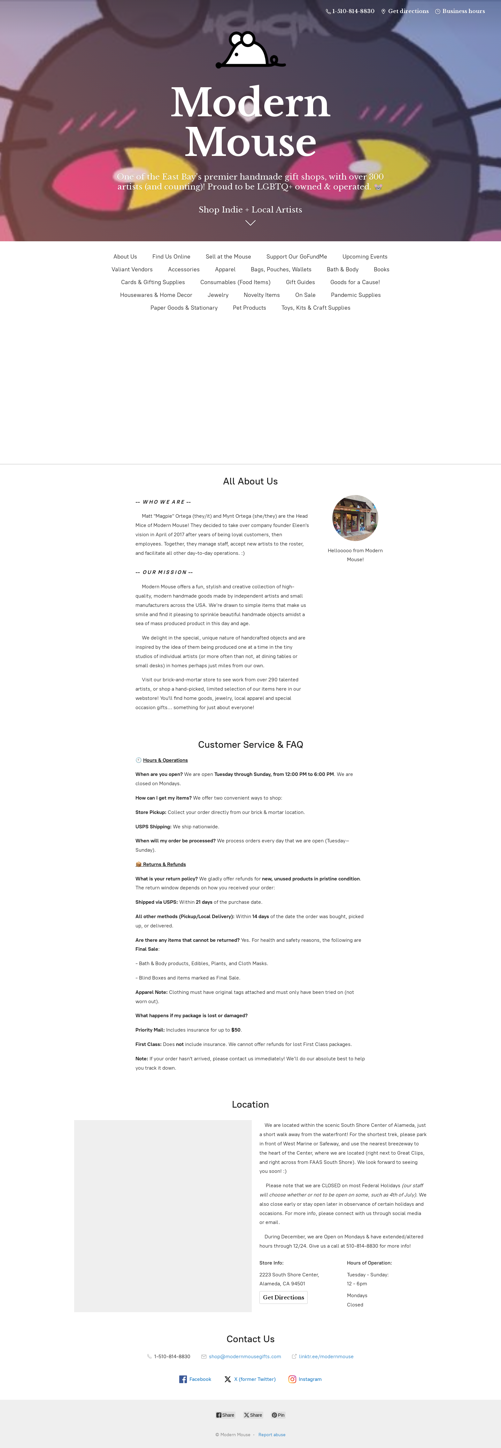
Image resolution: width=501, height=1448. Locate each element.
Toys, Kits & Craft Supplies (316, 307)
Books (381, 269)
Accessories (184, 269)
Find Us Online (171, 256)
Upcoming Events (365, 256)
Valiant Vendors (132, 269)
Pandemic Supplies (356, 294)
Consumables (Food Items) (235, 282)
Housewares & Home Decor (156, 294)
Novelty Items (262, 294)
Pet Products (249, 307)
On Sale (305, 294)
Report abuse (272, 1434)
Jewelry (218, 294)
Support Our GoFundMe (296, 256)
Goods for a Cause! (355, 282)
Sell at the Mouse (228, 256)
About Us (125, 256)
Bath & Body (342, 269)
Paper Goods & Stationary (184, 307)
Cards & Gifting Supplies (153, 282)
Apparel (225, 269)
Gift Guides (300, 282)
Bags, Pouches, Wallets (281, 269)
